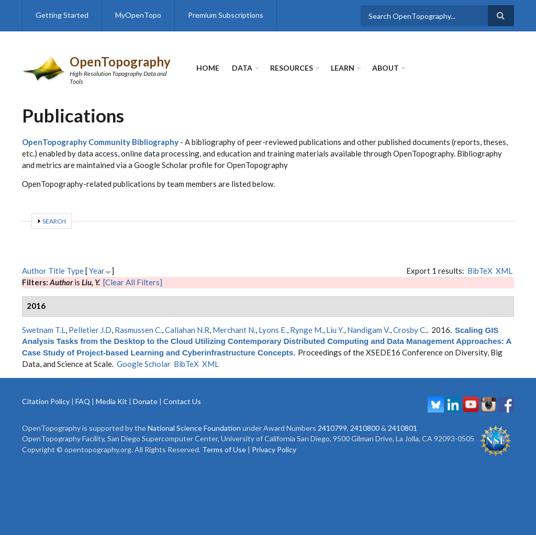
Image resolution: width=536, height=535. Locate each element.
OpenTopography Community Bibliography (100, 142)
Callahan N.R (187, 330)
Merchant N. (234, 330)
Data (242, 67)
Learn (342, 67)
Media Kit (111, 401)
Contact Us (182, 401)
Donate (145, 401)
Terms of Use (224, 449)
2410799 (332, 427)
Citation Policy (46, 401)
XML (504, 270)
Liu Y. (335, 330)
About (385, 67)
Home (207, 67)
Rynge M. (306, 330)
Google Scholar (144, 364)
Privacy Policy (274, 449)
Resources (291, 67)
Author (34, 270)
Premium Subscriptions (225, 14)
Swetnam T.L (43, 330)
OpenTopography (120, 61)
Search (54, 221)
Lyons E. (273, 330)
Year (97, 270)
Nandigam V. (368, 330)
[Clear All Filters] (132, 282)
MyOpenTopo (138, 14)
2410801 (402, 427)
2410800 (364, 427)
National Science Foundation (194, 427)
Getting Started (62, 14)
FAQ (82, 401)
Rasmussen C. (138, 330)
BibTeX (480, 270)
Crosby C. (410, 330)
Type (75, 270)
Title (56, 270)
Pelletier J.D (90, 330)
